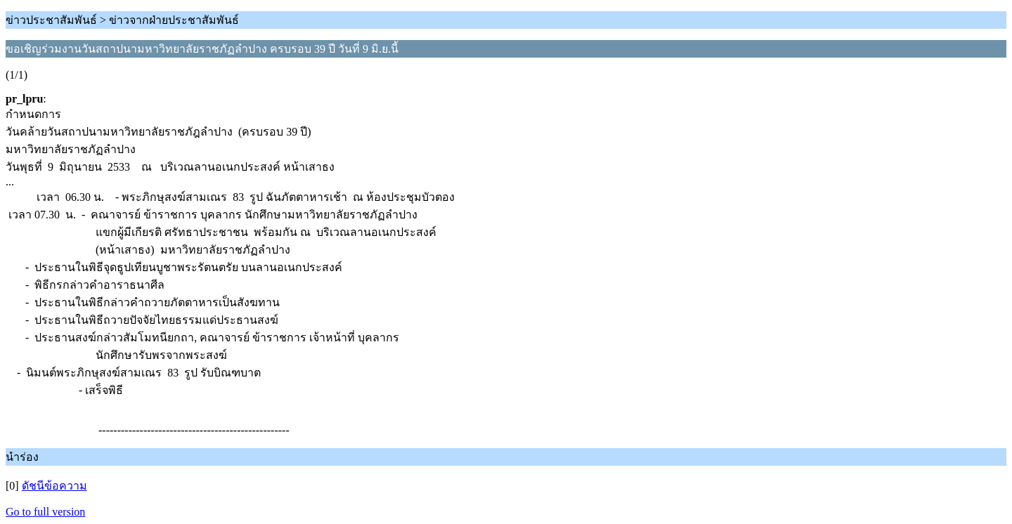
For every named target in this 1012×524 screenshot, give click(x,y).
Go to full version (45, 512)
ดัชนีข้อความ (54, 486)
